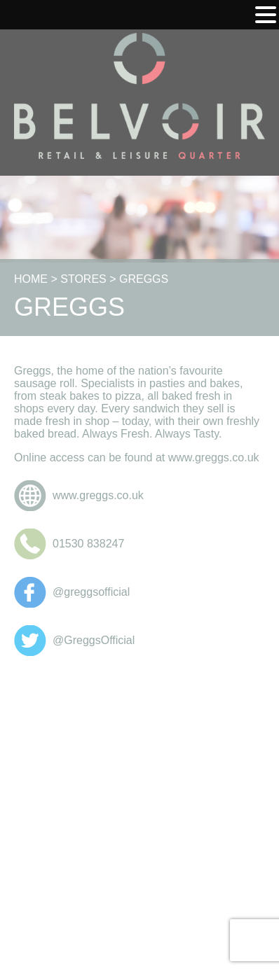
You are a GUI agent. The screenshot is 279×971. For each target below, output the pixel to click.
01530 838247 (88, 544)
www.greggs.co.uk (98, 495)
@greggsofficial (91, 592)
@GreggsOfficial (94, 640)
